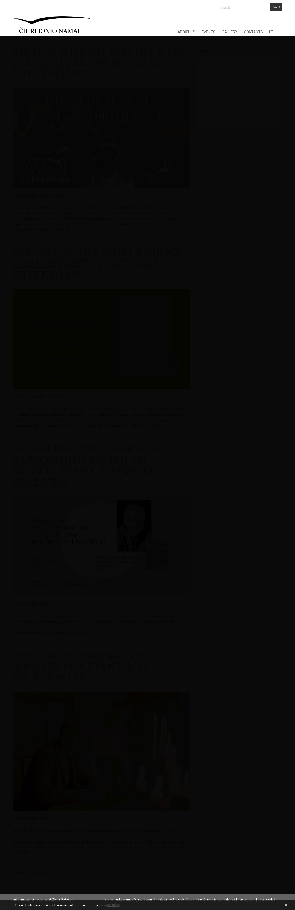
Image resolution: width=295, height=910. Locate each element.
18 (203, 110)
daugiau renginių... (32, 873)
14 (239, 98)
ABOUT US (186, 32)
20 (227, 110)
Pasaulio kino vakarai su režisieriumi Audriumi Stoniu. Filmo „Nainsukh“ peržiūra (88, 465)
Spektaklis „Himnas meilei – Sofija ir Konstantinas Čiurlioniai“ (93, 666)
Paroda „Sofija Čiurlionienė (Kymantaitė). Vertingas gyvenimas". (97, 263)
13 (227, 98)
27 (227, 122)
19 (215, 110)
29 (215, 73)
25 (203, 122)
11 (203, 98)
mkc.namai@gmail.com (134, 899)
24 (276, 110)
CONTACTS (253, 32)
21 (239, 110)
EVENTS (208, 32)
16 (264, 98)
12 (215, 98)
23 (264, 110)
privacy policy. (110, 904)
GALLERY (229, 32)
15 (252, 98)
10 (276, 85)
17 (276, 98)
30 (227, 73)
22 (252, 110)
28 (203, 73)
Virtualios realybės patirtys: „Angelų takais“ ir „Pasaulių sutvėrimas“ (99, 62)
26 (215, 122)
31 (239, 73)
